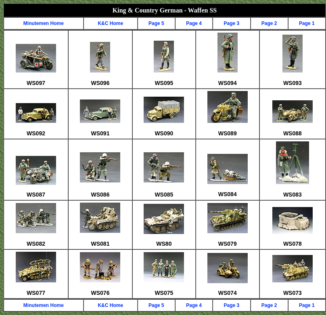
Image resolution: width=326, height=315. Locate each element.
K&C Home (110, 23)
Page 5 (156, 23)
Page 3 (232, 23)
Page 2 (269, 23)
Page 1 (307, 23)
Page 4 (194, 23)
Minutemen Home (43, 23)
